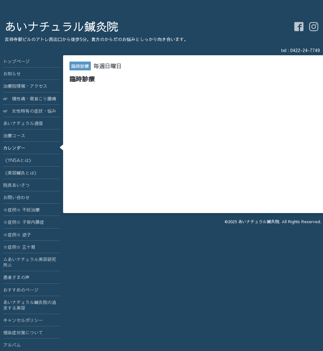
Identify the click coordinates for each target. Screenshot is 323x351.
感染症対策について (23, 332)
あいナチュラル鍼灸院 (61, 26)
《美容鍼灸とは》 (20, 173)
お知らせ (12, 73)
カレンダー (14, 148)
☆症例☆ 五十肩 (19, 247)
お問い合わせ (16, 197)
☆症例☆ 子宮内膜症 (23, 222)
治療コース (14, 135)
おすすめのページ (20, 290)
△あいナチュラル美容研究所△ (29, 262)
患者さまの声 (16, 277)
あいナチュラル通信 (23, 123)
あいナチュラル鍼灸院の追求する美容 (29, 305)
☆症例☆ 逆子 (17, 234)
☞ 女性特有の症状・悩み (29, 111)
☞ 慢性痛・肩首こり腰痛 (29, 98)
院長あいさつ (16, 185)
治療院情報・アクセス (25, 86)
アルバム (12, 345)
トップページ (16, 61)
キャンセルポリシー (23, 320)
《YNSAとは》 (18, 160)
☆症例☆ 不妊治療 (21, 209)
